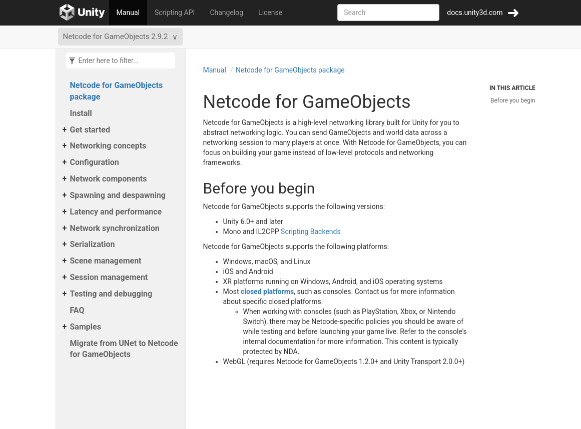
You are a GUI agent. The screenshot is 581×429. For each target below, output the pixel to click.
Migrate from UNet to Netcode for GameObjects (124, 349)
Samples (85, 327)
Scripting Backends (311, 232)
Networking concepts (108, 145)
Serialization (92, 244)
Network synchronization (115, 228)
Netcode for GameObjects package (116, 91)
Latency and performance (116, 211)
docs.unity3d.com (474, 12)
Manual (128, 12)
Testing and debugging (111, 293)
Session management (109, 277)
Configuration (94, 162)
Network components (108, 179)
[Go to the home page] (82, 12)
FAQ (77, 310)
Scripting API (175, 12)
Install (81, 113)
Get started (90, 129)
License (270, 12)
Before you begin (512, 100)
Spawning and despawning (118, 195)
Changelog (226, 12)
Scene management (106, 261)
